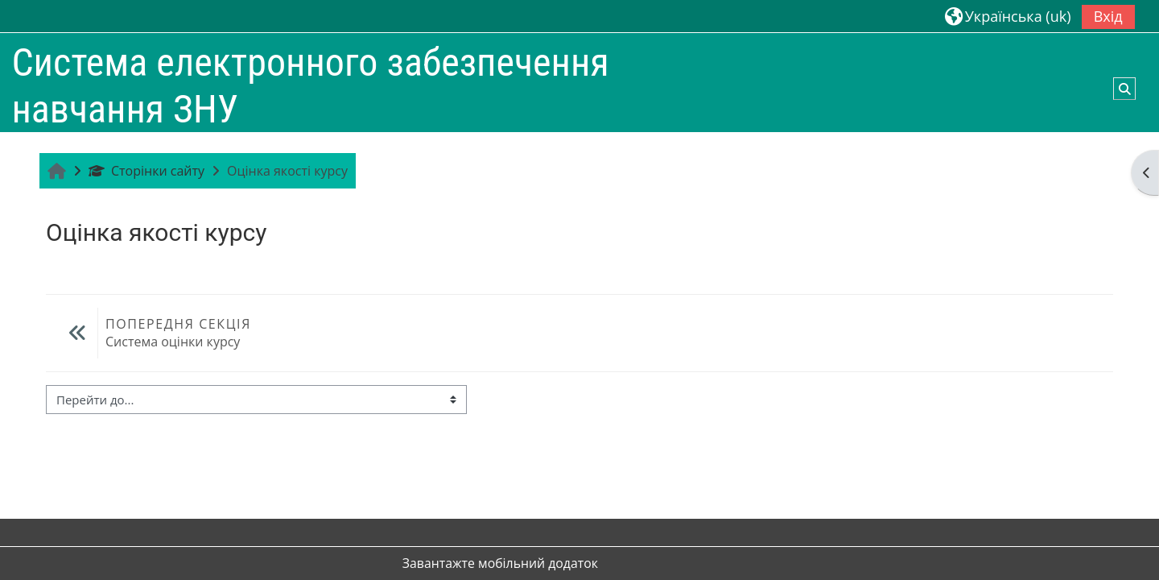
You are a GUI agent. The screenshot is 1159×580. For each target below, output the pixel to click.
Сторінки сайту (146, 171)
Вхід (1108, 16)
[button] (1008, 15)
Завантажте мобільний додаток (500, 563)
